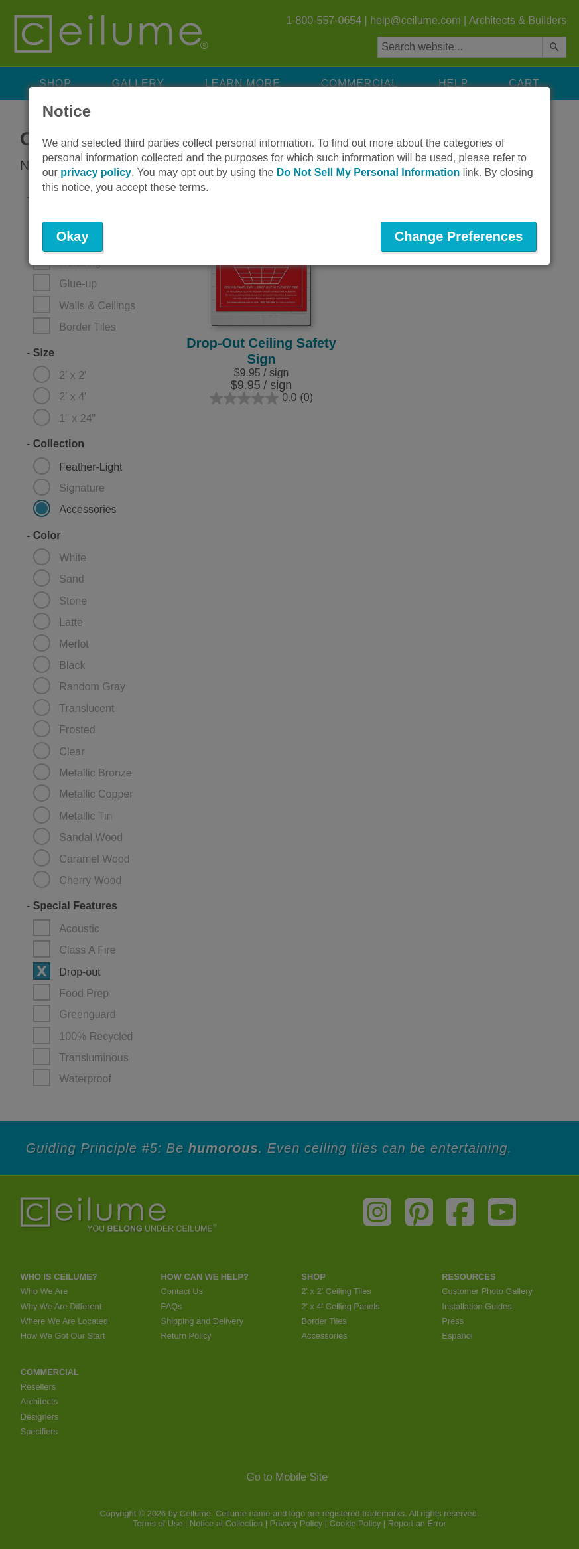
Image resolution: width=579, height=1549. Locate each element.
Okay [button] (72, 236)
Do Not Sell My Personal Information (368, 172)
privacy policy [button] (95, 172)
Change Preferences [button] (459, 236)
